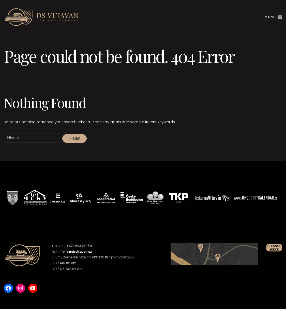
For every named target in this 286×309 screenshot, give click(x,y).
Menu (273, 16)
